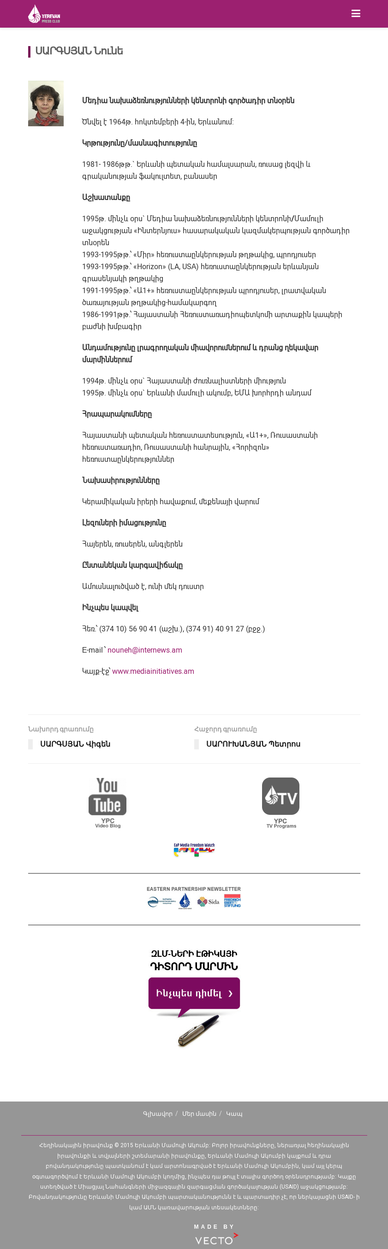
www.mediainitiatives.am (153, 671)
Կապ (234, 1113)
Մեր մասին (199, 1113)
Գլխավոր (158, 1113)
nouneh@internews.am (144, 650)
